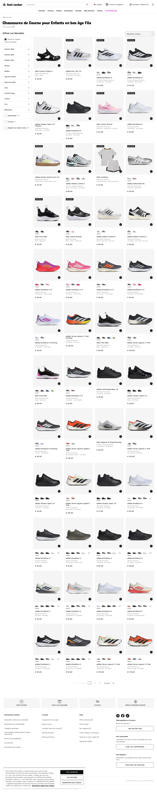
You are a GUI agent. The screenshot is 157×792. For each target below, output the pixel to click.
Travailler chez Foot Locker (52, 728)
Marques (78, 11)
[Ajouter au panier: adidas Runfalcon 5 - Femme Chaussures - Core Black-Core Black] (120, 546)
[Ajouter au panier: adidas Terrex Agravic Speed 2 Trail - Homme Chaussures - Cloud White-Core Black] (90, 491)
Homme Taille (17, 49)
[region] (44, 778)
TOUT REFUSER (72, 777)
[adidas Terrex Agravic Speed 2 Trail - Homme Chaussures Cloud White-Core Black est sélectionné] (68, 498)
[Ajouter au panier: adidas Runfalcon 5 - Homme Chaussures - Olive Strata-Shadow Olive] (90, 546)
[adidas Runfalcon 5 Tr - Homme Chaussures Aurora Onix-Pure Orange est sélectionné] (99, 284)
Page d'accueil (7, 17)
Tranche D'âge (17, 93)
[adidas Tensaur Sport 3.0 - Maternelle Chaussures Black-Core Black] (48, 498)
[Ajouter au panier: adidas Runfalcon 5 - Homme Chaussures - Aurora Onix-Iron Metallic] (90, 652)
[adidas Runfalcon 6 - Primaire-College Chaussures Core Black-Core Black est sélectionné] (68, 125)
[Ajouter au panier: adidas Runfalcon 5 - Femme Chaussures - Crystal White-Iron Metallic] (90, 599)
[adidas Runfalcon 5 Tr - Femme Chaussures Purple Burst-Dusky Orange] (78, 284)
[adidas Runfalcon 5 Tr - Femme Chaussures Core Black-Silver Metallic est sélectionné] (129, 284)
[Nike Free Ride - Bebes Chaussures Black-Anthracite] (42, 231)
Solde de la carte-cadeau (89, 737)
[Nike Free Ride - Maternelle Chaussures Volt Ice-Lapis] (114, 337)
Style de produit (17, 82)
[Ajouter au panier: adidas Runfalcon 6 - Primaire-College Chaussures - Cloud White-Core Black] (120, 65)
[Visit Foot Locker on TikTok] (127, 716)
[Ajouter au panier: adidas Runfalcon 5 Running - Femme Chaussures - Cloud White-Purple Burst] (59, 330)
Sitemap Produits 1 (48, 733)
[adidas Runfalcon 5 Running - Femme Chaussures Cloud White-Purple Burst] (42, 443)
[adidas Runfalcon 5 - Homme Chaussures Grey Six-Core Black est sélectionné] (37, 553)
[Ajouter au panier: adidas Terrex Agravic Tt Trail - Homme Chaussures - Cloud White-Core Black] (120, 652)
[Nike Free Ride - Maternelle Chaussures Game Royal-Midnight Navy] (109, 337)
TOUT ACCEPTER (72, 772)
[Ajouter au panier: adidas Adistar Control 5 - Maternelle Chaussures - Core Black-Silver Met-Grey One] (151, 224)
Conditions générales (11, 728)
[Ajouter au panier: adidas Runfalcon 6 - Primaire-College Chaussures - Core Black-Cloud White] (151, 65)
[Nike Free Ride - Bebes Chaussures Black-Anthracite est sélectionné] (37, 231)
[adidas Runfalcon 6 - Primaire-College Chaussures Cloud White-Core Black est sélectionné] (99, 72)
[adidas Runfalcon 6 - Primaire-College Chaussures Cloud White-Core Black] (134, 72)
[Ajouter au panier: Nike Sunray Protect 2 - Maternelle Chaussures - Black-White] (59, 65)
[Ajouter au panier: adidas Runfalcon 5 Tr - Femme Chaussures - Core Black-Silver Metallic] (151, 277)
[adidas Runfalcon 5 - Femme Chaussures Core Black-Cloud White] (145, 498)
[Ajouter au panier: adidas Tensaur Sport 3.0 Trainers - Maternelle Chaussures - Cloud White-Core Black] (59, 118)
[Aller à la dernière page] (113, 683)
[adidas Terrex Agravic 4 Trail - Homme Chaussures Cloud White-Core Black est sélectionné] (129, 443)
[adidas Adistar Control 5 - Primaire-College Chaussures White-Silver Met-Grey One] (84, 178)
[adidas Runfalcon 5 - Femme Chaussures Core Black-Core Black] (134, 498)
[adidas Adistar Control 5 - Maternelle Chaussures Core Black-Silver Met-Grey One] (104, 231)
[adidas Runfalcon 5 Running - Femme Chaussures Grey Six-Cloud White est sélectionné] (37, 443)
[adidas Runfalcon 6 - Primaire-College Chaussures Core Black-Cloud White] (109, 72)
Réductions (17, 110)
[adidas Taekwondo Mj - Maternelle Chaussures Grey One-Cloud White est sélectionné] (129, 178)
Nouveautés (68, 11)
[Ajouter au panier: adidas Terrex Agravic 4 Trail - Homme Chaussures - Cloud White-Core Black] (151, 436)
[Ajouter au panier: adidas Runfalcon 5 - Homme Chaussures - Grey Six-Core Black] (59, 546)
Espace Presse (47, 724)
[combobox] (58, 4)
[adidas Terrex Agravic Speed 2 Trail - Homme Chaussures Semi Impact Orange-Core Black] (73, 498)
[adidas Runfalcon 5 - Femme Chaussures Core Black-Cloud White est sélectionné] (37, 659)
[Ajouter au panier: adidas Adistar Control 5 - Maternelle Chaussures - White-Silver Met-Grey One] (120, 224)
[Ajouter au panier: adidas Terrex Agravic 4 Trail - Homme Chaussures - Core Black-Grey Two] (151, 330)
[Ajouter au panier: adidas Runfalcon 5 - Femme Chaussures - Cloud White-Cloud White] (151, 491)
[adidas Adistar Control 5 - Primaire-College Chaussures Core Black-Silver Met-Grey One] (78, 178)
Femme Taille (17, 55)
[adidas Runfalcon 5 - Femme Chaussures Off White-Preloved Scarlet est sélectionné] (129, 606)
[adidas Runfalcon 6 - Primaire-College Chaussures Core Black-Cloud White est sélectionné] (129, 72)
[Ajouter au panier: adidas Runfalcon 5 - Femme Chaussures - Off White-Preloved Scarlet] (151, 599)
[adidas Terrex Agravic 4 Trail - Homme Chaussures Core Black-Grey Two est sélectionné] (129, 337)
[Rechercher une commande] (87, 4)
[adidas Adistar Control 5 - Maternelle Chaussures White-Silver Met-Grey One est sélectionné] (99, 231)
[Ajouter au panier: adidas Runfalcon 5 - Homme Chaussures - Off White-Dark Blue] (59, 599)
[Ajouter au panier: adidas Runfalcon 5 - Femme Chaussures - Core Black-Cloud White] (59, 652)
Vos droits (8, 743)
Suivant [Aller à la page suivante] (107, 683)
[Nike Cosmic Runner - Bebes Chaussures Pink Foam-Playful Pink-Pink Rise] (73, 231)
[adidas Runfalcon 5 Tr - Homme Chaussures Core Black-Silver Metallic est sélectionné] (68, 390)
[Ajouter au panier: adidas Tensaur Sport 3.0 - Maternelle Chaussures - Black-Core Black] (151, 383)
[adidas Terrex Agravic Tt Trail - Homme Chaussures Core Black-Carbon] (104, 659)
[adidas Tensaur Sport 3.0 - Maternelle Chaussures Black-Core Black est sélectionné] (129, 390)
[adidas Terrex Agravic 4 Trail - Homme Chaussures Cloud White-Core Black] (134, 337)
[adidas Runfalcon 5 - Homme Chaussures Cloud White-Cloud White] (53, 553)
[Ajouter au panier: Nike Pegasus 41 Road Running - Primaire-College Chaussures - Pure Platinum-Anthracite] (120, 436)
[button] (13, 26)
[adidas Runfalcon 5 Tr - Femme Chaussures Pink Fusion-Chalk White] (48, 284)
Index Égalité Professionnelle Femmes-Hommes (17, 733)
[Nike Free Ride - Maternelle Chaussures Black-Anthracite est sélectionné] (99, 337)
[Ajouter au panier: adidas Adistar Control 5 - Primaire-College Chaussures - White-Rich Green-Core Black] (90, 171)
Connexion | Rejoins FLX (138, 4)
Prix (17, 104)
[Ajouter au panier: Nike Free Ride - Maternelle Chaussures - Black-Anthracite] (120, 330)
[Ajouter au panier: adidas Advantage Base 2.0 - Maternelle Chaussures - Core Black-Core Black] (120, 383)
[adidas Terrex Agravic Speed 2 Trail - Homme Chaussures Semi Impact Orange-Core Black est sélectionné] (68, 443)
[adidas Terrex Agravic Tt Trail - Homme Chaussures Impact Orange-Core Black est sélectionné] (129, 659)
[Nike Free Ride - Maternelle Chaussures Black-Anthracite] (104, 337)
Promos (100, 11)
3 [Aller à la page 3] (100, 683)
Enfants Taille (17, 60)
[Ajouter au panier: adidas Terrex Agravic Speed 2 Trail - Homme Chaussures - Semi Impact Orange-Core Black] (90, 436)
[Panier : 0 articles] (153, 4)
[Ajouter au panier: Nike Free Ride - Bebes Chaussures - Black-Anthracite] (59, 224)
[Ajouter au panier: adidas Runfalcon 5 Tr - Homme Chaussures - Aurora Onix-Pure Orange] (120, 277)
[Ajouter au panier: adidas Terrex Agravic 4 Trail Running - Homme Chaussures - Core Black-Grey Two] (90, 330)
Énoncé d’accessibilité (12, 738)
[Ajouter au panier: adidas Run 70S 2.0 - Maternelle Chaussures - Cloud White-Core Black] (90, 65)
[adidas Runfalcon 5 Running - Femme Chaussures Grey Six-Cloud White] (42, 337)
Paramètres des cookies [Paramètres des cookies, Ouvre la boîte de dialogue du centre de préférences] (71, 783)
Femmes (51, 11)
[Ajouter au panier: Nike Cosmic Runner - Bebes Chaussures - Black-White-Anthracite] (90, 224)
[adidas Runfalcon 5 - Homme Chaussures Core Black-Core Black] (48, 553)
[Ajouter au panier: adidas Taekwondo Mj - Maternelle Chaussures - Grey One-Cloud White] (151, 171)
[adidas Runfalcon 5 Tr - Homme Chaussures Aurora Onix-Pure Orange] (73, 390)
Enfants (59, 11)
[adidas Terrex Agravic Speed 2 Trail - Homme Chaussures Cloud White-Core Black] (73, 443)
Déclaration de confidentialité (14, 724)
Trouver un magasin (10, 42)
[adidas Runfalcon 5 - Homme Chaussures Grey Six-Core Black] (78, 553)
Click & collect (84, 724)
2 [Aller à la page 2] (94, 683)
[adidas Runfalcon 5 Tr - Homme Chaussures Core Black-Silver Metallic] (104, 284)
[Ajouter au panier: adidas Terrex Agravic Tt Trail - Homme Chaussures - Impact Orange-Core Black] (151, 652)
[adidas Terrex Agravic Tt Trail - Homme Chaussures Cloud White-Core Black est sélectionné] (99, 659)
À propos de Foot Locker (50, 720)
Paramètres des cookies (12, 747)
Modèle (17, 71)
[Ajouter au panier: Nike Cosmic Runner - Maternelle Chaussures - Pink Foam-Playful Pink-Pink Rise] (120, 118)
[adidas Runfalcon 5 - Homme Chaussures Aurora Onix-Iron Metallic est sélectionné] (68, 659)
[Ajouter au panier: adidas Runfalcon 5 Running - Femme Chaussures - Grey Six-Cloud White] (59, 436)
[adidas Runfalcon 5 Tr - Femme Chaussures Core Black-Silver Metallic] (42, 284)
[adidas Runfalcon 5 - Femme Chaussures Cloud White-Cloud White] (114, 553)
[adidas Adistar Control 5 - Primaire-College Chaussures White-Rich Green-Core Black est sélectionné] (68, 178)
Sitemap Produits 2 (48, 737)
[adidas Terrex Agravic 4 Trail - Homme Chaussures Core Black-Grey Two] (134, 443)
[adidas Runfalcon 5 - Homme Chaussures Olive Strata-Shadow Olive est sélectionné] (68, 553)
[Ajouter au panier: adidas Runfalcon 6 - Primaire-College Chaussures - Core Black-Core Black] (90, 118)
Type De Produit (17, 77)
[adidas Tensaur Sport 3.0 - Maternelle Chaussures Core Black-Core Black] (134, 390)
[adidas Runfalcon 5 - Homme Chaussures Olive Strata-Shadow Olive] (42, 553)
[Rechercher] (58, 4)
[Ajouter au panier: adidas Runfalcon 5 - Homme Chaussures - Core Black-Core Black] (151, 546)
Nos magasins (85, 728)
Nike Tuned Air (89, 11)
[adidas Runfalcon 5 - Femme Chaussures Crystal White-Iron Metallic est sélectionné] (68, 606)
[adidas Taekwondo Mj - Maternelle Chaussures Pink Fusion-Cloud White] (134, 178)
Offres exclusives (86, 720)
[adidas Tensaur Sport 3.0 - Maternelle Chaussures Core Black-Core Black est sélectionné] (37, 498)
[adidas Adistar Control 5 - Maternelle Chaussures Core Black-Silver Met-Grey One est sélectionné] (129, 231)
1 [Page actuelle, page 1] (89, 683)
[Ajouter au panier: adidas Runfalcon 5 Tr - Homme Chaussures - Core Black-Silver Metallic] (90, 383)
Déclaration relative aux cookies (16, 720)
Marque (17, 66)
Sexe (17, 88)
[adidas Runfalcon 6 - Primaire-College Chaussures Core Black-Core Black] (104, 72)
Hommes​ (42, 11)
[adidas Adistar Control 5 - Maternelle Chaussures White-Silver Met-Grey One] (134, 231)
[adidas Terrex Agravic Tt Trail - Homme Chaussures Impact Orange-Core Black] (109, 659)
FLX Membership (111, 11)
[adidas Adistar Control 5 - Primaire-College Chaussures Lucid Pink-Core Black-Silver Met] (73, 178)
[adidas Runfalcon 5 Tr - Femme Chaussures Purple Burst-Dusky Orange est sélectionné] (37, 284)
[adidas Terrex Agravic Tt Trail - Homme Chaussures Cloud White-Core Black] (140, 659)
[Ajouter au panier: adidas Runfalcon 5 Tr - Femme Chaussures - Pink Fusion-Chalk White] (90, 277)
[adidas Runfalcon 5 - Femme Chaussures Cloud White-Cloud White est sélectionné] (129, 498)
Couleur (17, 99)
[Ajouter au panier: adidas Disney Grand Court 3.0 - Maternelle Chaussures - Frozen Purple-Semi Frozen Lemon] (59, 171)
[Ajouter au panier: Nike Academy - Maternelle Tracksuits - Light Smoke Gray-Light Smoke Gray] (120, 171)
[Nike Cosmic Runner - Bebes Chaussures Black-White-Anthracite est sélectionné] (68, 231)
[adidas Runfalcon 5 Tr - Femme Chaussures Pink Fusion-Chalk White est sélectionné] (68, 284)
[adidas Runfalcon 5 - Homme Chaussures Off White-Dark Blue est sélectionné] (37, 606)
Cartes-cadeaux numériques (89, 733)
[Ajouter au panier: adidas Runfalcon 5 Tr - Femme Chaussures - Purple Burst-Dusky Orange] (59, 277)
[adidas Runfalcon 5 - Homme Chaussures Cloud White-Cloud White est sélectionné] (99, 606)
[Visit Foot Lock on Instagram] (118, 716)
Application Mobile (85, 741)
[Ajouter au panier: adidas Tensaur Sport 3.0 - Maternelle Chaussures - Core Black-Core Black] (59, 491)
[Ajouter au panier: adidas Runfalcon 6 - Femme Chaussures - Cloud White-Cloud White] (151, 118)
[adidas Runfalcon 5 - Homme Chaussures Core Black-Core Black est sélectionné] (129, 553)
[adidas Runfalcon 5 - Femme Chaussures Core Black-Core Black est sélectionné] (99, 553)
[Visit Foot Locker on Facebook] (123, 716)
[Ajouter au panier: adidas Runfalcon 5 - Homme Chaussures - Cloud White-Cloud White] (120, 599)
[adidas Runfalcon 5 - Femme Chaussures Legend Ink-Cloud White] (140, 498)
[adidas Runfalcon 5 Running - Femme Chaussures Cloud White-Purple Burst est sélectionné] (37, 337)
